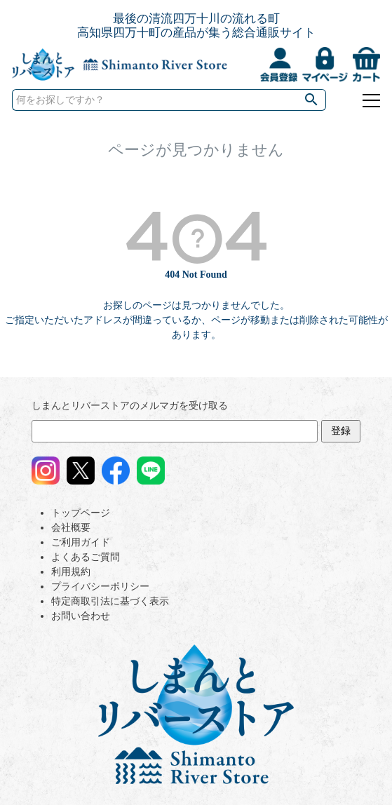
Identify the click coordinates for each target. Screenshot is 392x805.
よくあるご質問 (85, 557)
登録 (341, 431)
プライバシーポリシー (100, 586)
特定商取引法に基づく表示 (110, 601)
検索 (312, 100)
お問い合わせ (80, 616)
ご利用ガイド (80, 542)
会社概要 (70, 527)
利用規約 (70, 572)
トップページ (80, 513)
